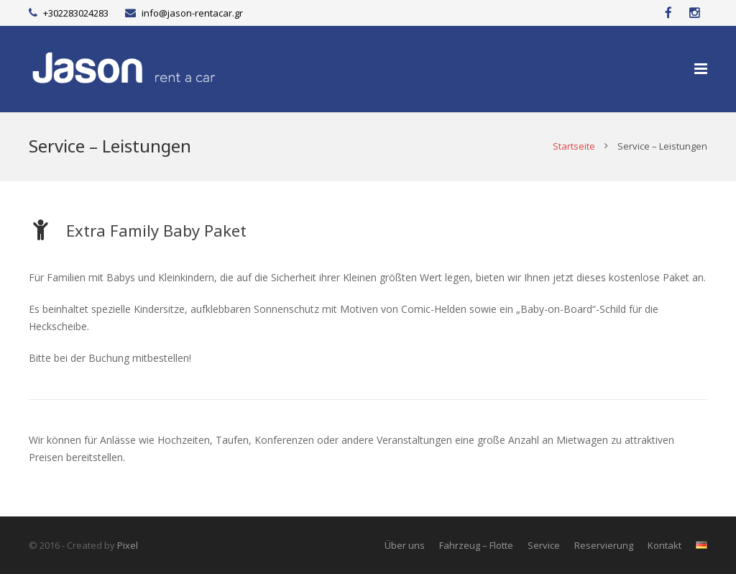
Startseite (574, 146)
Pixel (127, 545)
